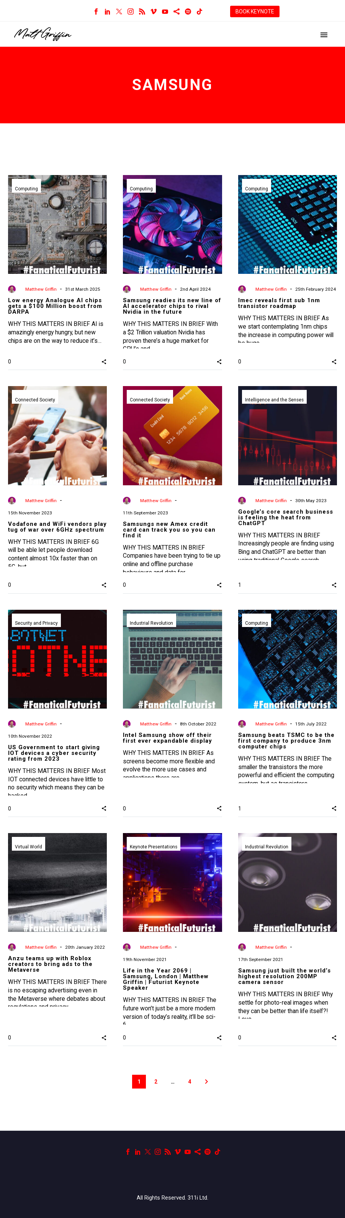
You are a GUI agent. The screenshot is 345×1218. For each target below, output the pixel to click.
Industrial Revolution (151, 624)
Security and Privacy (36, 624)
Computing (26, 189)
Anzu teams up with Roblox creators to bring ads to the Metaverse (50, 964)
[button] (104, 361)
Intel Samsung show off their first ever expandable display (167, 738)
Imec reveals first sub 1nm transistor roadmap (279, 303)
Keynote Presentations (154, 847)
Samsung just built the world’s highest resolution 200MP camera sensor (284, 976)
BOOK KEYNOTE (254, 11)
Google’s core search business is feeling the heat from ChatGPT (285, 517)
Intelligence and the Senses (274, 400)
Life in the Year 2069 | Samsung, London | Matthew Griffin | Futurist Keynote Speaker (166, 979)
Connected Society (35, 400)
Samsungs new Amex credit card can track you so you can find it (169, 530)
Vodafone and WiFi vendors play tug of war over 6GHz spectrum (57, 527)
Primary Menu (323, 35)
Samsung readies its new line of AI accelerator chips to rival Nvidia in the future (172, 306)
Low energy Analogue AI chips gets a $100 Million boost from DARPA (55, 306)
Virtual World (28, 847)
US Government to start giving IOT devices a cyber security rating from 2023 (54, 753)
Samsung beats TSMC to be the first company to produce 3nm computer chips (286, 741)
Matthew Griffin (41, 289)
